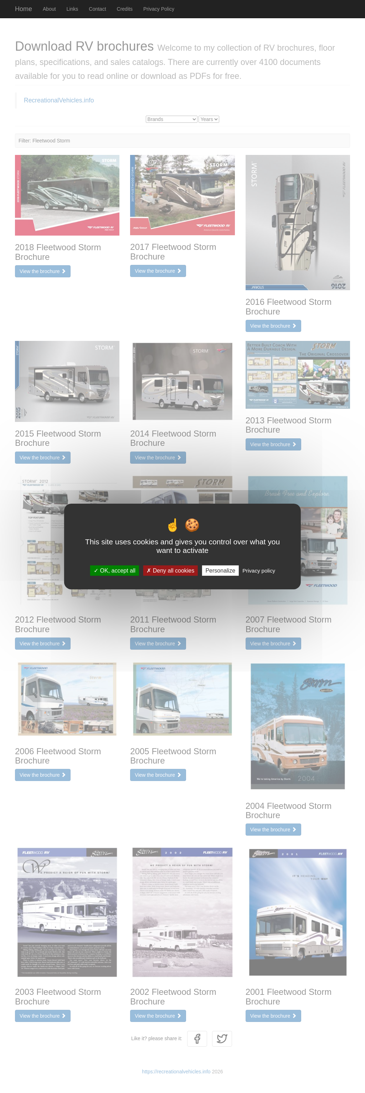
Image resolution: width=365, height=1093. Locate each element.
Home (23, 8)
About (49, 9)
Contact (97, 9)
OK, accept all (114, 571)
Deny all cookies (170, 571)
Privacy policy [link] (258, 571)
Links (72, 9)
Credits (125, 9)
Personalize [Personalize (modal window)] (220, 571)
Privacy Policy (158, 9)
